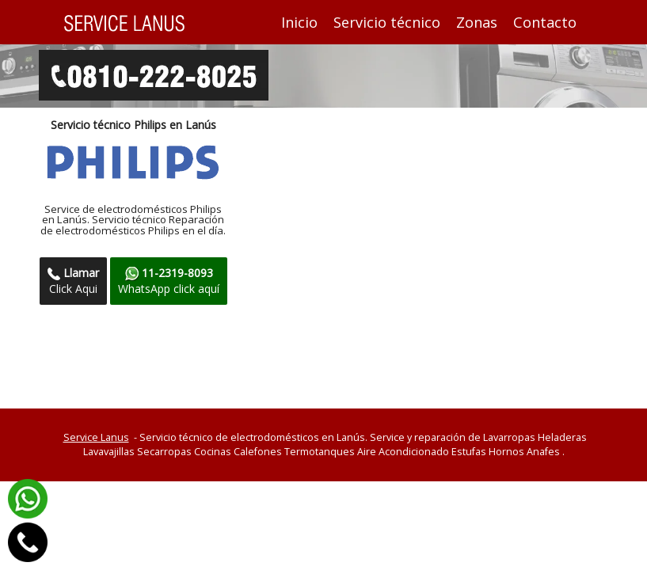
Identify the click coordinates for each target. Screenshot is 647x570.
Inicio (303, 22)
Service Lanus (96, 437)
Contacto (545, 22)
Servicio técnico (386, 22)
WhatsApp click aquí (168, 280)
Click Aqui (73, 280)
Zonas (476, 22)
